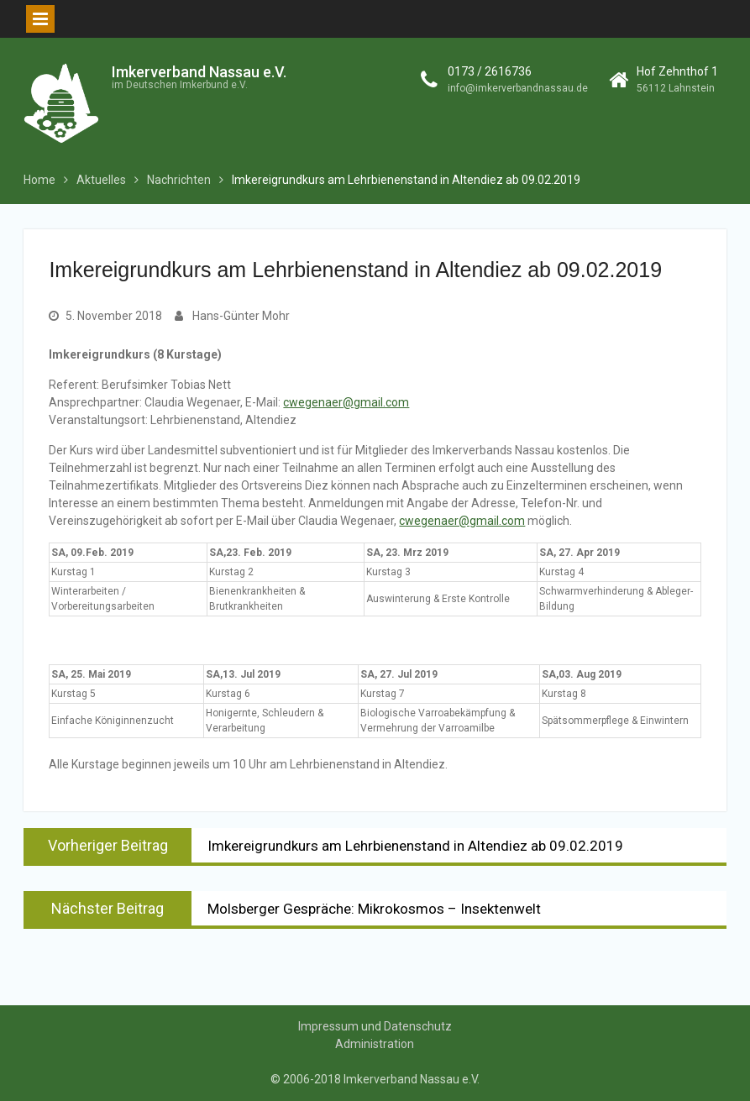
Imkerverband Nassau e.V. (199, 72)
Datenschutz (418, 1026)
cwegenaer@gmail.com (346, 402)
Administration (374, 1044)
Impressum (328, 1026)
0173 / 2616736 (490, 71)
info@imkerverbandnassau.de (518, 88)
